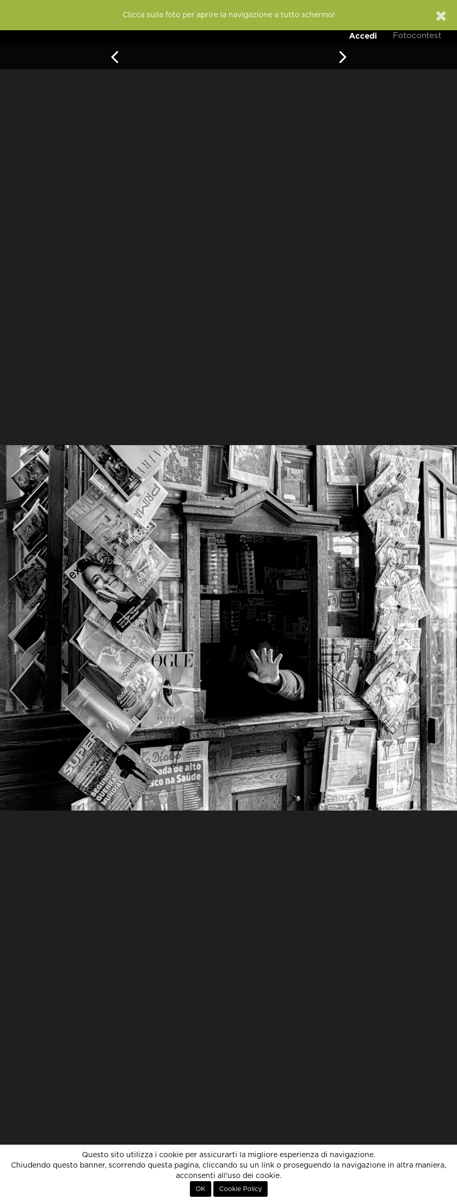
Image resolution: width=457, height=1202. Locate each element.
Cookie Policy (240, 1189)
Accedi (363, 35)
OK (201, 1189)
